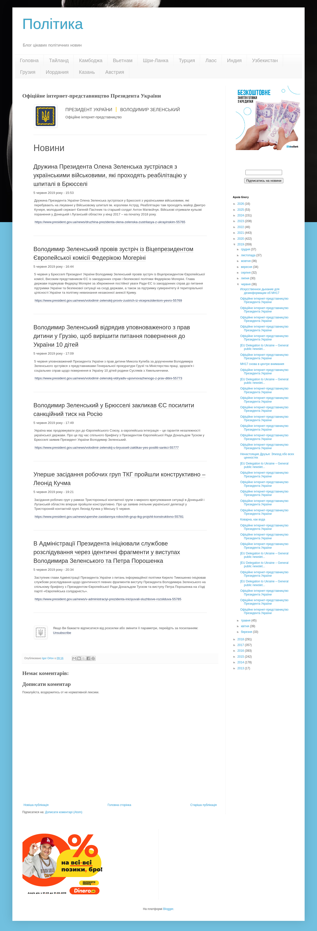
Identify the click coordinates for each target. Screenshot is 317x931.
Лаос (210, 60)
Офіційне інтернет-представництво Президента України (264, 300)
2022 (241, 227)
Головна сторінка (119, 805)
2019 (241, 244)
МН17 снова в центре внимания (262, 364)
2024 (241, 215)
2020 (241, 238)
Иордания (57, 72)
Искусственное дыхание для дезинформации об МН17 (259, 290)
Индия (234, 60)
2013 (241, 668)
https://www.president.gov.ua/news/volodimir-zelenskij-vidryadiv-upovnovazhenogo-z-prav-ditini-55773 (108, 378)
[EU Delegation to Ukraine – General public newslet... (264, 347)
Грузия (27, 72)
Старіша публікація (203, 805)
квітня (245, 626)
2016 (241, 650)
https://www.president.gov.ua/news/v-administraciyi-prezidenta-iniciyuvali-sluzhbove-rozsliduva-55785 (108, 599)
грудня (246, 249)
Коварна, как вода (252, 519)
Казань (87, 72)
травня (246, 620)
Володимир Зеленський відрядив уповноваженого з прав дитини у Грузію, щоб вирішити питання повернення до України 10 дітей (111, 336)
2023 (241, 221)
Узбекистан (265, 60)
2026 (241, 204)
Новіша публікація (36, 805)
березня (247, 632)
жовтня (246, 261)
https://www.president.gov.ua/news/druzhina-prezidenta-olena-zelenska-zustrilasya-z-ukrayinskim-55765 (110, 222)
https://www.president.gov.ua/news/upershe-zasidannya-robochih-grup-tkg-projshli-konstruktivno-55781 (109, 516)
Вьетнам (122, 60)
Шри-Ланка (155, 60)
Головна (29, 60)
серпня (246, 272)
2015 (241, 656)
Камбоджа (91, 60)
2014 (241, 662)
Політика (52, 24)
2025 (241, 209)
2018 (241, 639)
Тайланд (59, 60)
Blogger (168, 909)
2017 (241, 645)
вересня (247, 267)
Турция (187, 60)
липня (245, 278)
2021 (241, 232)
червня (246, 284)
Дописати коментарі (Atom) (63, 812)
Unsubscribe (62, 633)
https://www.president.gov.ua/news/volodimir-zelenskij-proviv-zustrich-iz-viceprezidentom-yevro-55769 (108, 300)
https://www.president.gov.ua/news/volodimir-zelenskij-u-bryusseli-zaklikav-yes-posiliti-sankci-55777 (107, 447)
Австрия (114, 72)
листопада (248, 255)
